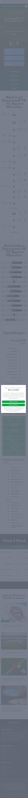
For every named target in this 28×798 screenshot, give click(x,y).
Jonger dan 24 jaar (13, 404)
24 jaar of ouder (13, 401)
